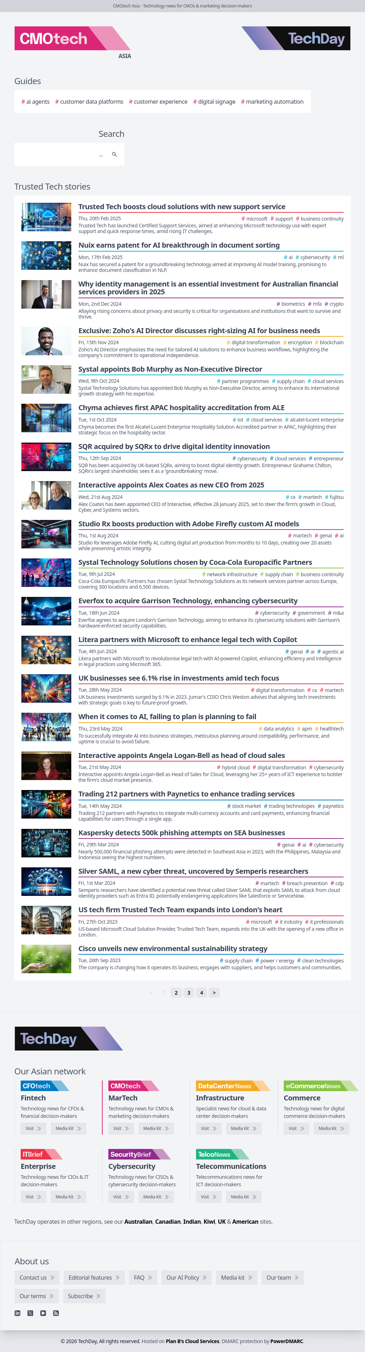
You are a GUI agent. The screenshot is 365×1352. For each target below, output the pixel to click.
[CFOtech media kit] (68, 1129)
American (245, 1221)
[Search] (62, 154)
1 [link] (163, 992)
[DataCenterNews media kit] (244, 1129)
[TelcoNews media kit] (244, 1197)
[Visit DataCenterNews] (209, 1129)
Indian (192, 1221)
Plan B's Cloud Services (192, 1341)
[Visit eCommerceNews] (296, 1129)
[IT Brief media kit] (68, 1197)
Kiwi (209, 1221)
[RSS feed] (56, 1313)
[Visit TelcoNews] (209, 1197)
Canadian (168, 1221)
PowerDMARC (287, 1341)
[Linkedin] (17, 1313)
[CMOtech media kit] (156, 1129)
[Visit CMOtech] (121, 1129)
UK (222, 1221)
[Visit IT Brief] (33, 1197)
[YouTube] (43, 1313)
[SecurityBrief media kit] (156, 1197)
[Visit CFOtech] (33, 1129)
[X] (30, 1313)
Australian (138, 1221)
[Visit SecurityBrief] (121, 1197)
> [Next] (214, 992)
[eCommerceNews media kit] (331, 1129)
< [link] (150, 992)
